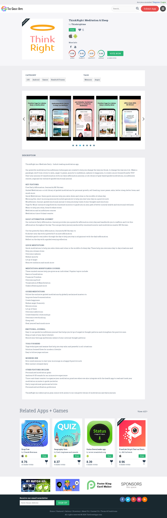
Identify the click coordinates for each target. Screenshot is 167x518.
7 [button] (94, 145)
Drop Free (25, 449)
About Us (85, 511)
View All (142, 411)
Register (156, 2)
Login (163, 2)
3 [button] (80, 145)
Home (52, 511)
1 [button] (73, 145)
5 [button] (87, 145)
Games (45, 80)
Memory (88, 80)
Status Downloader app (96, 449)
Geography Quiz (60, 449)
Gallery (68, 511)
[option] (37, 117)
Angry (97, 80)
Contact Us (95, 511)
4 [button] (83, 145)
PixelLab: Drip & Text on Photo (131, 449)
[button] (23, 118)
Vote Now (115, 53)
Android (36, 80)
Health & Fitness (58, 80)
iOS (28, 80)
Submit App (150, 8)
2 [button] (76, 145)
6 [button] (90, 145)
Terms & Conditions (109, 511)
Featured (60, 511)
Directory (76, 511)
